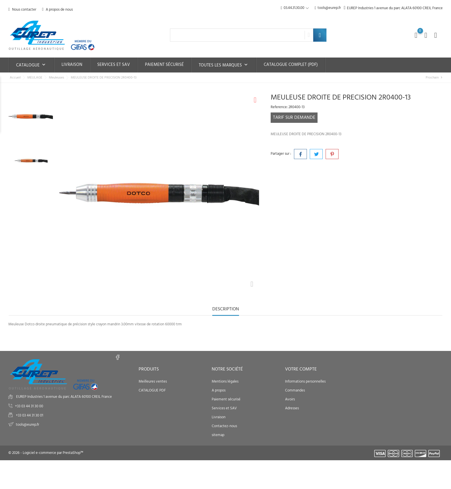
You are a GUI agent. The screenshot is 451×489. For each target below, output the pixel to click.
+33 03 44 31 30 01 (29, 415)
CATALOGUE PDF (152, 390)
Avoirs (290, 399)
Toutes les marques (224, 65)
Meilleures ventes (153, 382)
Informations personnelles (305, 382)
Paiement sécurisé (164, 64)
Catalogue (31, 65)
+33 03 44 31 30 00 (29, 406)
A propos (219, 390)
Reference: (279, 107)
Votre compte (301, 369)
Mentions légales (225, 382)
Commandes (295, 390)
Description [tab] (225, 309)
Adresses (292, 408)
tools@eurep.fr (328, 8)
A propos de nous (57, 10)
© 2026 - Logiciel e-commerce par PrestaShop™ (45, 453)
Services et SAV (113, 64)
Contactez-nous (224, 426)
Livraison (72, 64)
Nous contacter (22, 10)
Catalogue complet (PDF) (291, 64)
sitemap (218, 435)
